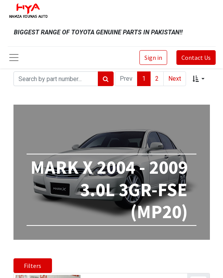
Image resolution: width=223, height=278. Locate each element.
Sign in (153, 57)
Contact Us (196, 57)
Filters (32, 266)
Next (174, 78)
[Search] (106, 78)
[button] (199, 78)
